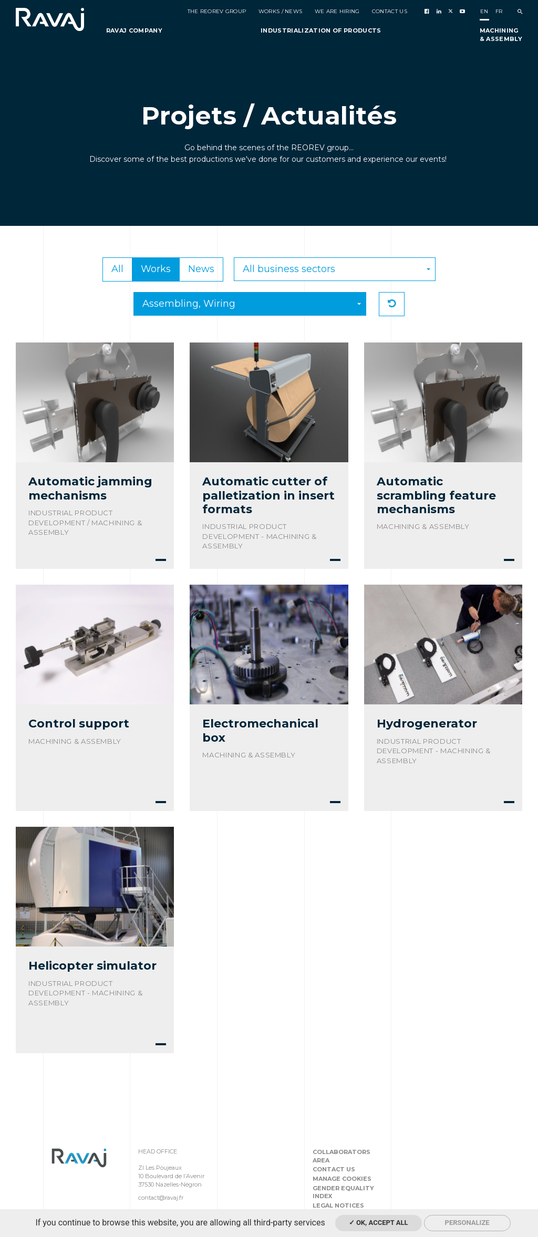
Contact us (334, 1169)
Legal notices (338, 1205)
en (484, 11)
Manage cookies (342, 1178)
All (117, 269)
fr (499, 11)
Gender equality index (343, 1192)
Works (156, 269)
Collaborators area (341, 1156)
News (201, 269)
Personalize (467, 1222)
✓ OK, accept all (378, 1222)
